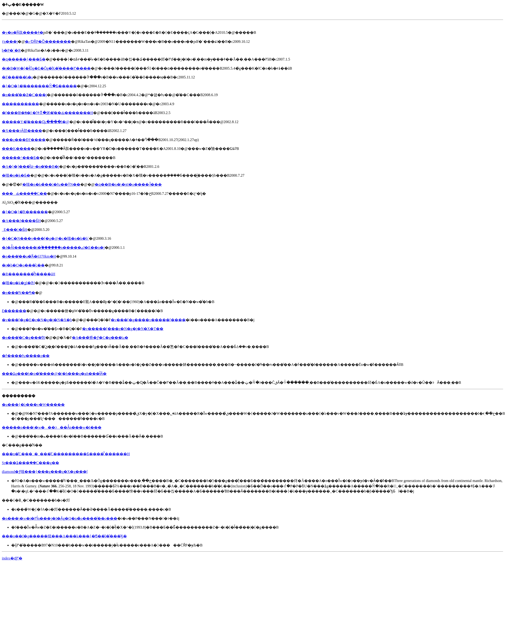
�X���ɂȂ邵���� (22, 131)
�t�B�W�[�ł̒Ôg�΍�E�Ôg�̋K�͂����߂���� (46, 68)
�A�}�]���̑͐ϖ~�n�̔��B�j (30, 166)
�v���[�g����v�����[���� (148, 320)
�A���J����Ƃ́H (21, 221)
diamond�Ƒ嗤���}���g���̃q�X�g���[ (45, 472)
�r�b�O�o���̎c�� (23, 265)
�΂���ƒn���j (10, 42)
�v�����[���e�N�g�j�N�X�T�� (122, 329)
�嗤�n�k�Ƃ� (16, 175)
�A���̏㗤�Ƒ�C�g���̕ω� (100, 338)
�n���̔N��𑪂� (18, 293)
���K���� (16, 149)
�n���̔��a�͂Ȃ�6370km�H (29, 256)
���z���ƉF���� (24, 140)
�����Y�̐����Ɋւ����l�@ (35, 122)
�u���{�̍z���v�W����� (33, 405)
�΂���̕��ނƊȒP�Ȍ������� (48, 42)
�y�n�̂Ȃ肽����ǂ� (22, 32)
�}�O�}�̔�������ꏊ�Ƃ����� (39, 86)
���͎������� (20, 104)
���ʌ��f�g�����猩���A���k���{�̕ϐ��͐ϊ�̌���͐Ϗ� (64, 536)
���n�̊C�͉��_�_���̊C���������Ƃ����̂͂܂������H (66, 454)
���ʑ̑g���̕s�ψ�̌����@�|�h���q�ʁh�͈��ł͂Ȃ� (54, 374)
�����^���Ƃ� (21, 158)
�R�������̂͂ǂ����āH (28, 274)
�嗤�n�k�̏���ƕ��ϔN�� (51, 184)
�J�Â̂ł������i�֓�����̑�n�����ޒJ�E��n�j (53, 247)
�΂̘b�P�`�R (11, 50)
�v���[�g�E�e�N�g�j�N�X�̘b (37, 320)
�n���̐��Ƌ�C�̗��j (24, 95)
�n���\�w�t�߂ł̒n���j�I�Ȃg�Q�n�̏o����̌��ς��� (59, 518)
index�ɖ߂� (12, 558)
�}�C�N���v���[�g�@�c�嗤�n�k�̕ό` (45, 238)
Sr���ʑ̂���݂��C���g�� (30, 463)
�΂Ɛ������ (14, 311)
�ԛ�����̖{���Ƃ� (24, 59)
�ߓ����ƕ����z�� (26, 356)
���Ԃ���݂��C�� (24, 193)
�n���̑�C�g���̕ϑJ (23, 338)
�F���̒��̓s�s (17, 77)
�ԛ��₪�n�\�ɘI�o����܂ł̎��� (128, 184)
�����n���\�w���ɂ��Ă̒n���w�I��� (51, 427)
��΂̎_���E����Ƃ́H (14, 230)
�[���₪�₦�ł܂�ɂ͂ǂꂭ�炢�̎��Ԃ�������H (47, 113)
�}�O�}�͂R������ (25, 212)
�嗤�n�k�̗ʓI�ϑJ (18, 283)
